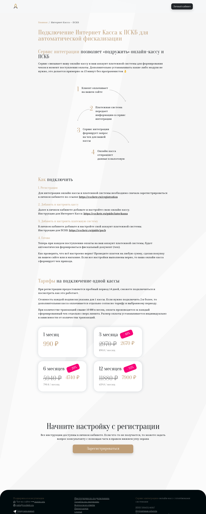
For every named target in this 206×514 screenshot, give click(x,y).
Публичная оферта (146, 511)
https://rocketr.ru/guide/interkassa (106, 213)
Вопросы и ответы (84, 505)
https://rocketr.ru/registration (98, 197)
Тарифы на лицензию (86, 501)
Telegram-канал (23, 511)
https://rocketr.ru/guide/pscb (87, 230)
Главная (42, 22)
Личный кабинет (182, 6)
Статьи (78, 511)
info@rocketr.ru (25, 505)
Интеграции (81, 508)
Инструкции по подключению (91, 498)
